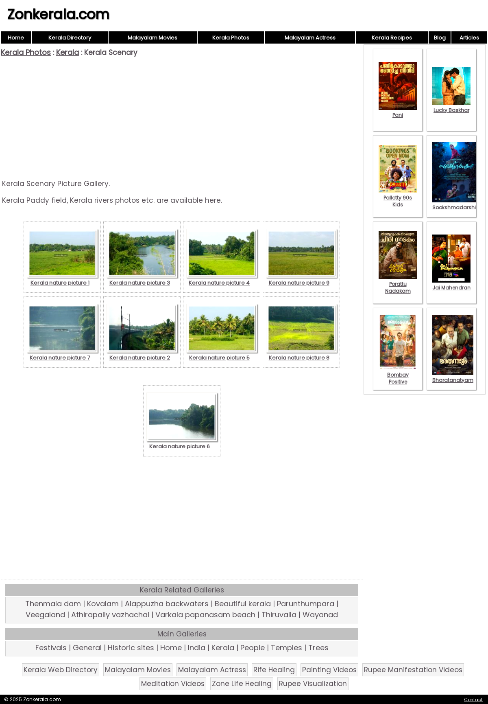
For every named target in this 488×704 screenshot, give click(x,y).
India (196, 648)
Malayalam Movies (152, 38)
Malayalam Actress (310, 38)
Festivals (51, 648)
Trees (318, 648)
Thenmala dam (53, 604)
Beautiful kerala (243, 604)
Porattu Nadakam (398, 284)
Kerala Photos (230, 38)
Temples (286, 648)
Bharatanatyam (452, 377)
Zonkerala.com (58, 14)
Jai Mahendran (451, 284)
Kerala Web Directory (61, 670)
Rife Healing (274, 670)
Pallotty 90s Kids (398, 197)
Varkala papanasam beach (205, 615)
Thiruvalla (278, 615)
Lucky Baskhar (451, 107)
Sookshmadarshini (456, 204)
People (252, 648)
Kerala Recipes (392, 38)
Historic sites (131, 648)
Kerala (67, 52)
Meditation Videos (173, 684)
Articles (469, 38)
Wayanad (320, 615)
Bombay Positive (398, 374)
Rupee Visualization (313, 684)
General (87, 648)
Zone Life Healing (242, 684)
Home (16, 38)
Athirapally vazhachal (110, 615)
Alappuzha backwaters (167, 604)
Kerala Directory (69, 38)
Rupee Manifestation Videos (413, 670)
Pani (398, 111)
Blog (440, 38)
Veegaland (45, 615)
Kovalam (103, 604)
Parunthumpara (305, 604)
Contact (473, 699)
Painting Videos (329, 670)
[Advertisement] (182, 118)
